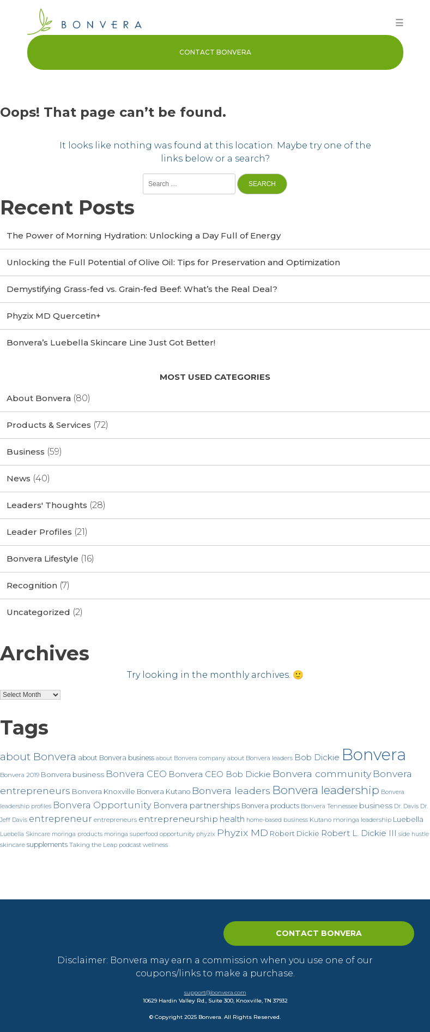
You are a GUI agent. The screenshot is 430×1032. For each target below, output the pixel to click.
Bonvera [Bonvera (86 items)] (373, 754)
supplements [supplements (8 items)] (47, 844)
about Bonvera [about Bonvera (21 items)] (38, 756)
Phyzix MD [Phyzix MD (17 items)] (242, 832)
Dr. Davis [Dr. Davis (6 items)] (406, 806)
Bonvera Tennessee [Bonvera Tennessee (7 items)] (329, 806)
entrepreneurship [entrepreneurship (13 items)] (178, 819)
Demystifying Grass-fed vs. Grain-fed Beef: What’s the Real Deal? (142, 289)
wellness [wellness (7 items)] (155, 845)
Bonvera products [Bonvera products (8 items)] (270, 806)
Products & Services (49, 425)
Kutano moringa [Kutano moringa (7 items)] (334, 820)
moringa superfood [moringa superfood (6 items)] (131, 834)
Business (26, 451)
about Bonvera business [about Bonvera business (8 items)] (116, 758)
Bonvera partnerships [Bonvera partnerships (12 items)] (196, 805)
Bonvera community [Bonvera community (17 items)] (321, 773)
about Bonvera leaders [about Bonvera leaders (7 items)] (260, 758)
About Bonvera (39, 398)
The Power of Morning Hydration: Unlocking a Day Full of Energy (144, 235)
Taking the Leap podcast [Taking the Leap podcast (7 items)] (105, 845)
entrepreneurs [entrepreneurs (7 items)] (115, 820)
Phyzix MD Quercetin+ (54, 316)
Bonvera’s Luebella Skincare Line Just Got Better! (111, 342)
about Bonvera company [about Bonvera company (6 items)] (191, 758)
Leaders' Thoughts (47, 505)
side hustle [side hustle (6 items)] (413, 834)
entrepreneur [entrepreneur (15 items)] (60, 818)
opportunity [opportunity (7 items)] (177, 834)
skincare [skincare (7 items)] (12, 845)
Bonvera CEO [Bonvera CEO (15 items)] (136, 773)
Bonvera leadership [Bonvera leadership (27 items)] (325, 790)
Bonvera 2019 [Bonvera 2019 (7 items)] (19, 775)
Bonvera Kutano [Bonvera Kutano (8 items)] (163, 792)
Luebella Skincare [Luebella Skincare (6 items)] (25, 834)
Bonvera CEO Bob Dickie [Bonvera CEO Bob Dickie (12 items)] (219, 774)
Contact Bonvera (215, 52)
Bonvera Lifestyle (42, 558)
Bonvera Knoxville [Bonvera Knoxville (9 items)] (103, 791)
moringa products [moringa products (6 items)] (77, 834)
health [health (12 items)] (232, 819)
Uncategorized (38, 612)
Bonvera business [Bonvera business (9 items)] (72, 774)
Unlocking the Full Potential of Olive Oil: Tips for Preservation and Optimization (173, 262)
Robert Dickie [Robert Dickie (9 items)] (294, 833)
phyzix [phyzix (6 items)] (205, 834)
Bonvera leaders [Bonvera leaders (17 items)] (231, 790)
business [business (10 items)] (375, 805)
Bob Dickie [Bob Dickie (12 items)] (317, 757)
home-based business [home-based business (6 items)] (277, 820)
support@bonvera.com (215, 992)
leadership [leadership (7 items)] (376, 820)
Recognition (32, 585)
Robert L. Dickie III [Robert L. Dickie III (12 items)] (359, 833)
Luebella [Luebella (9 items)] (408, 819)
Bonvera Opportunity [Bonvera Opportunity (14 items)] (102, 805)
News (19, 478)
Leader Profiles (39, 532)
